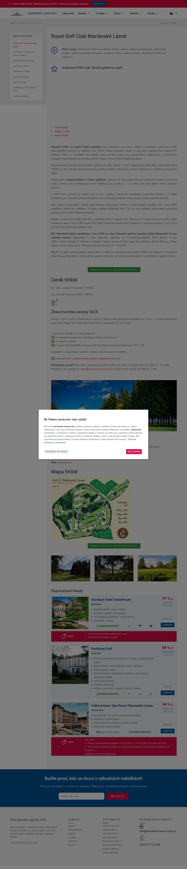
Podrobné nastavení (56, 451)
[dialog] (93, 434)
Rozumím (134, 452)
